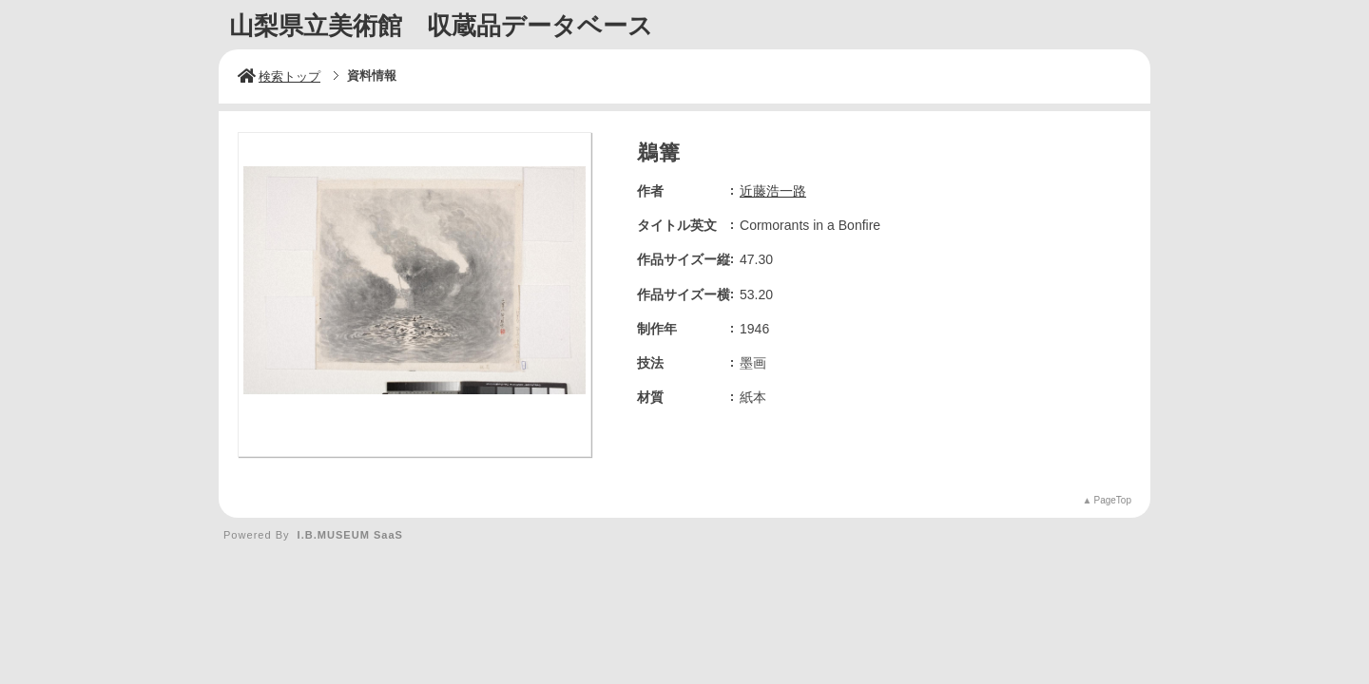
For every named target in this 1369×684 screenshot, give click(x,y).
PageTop (1112, 500)
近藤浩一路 (773, 191)
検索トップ (279, 76)
